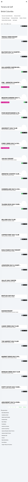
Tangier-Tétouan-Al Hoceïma (7, 444)
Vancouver (3, 129)
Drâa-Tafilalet (4, 421)
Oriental (3, 437)
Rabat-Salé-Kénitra (5, 440)
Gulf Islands (15, 20)
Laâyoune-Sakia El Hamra (6, 433)
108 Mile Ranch (4, 159)
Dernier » (24, 407)
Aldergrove (3, 388)
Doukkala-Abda (4, 419)
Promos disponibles (5, 87)
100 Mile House (4, 357)
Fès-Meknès (4, 424)
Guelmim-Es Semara (5, 426)
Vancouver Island (17, 15)
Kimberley (3, 38)
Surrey (3, 373)
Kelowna (3, 68)
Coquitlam (3, 83)
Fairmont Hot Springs (5, 114)
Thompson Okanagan (6, 18)
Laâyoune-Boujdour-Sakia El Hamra (8, 430)
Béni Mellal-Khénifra (5, 412)
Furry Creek (4, 144)
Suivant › (20, 407)
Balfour (3, 53)
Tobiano (3, 175)
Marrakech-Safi (4, 435)
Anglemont (3, 403)
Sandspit (3, 220)
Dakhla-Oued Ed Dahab (6, 417)
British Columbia (8, 38)
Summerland (4, 190)
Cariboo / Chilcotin (23, 18)
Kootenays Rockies (14, 18)
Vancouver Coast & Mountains (7, 15)
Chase (3, 205)
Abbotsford (4, 266)
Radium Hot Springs (5, 312)
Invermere (3, 236)
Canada (13, 38)
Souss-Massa (4, 442)
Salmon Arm (4, 327)
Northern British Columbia (6, 20)
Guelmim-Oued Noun (5, 428)
